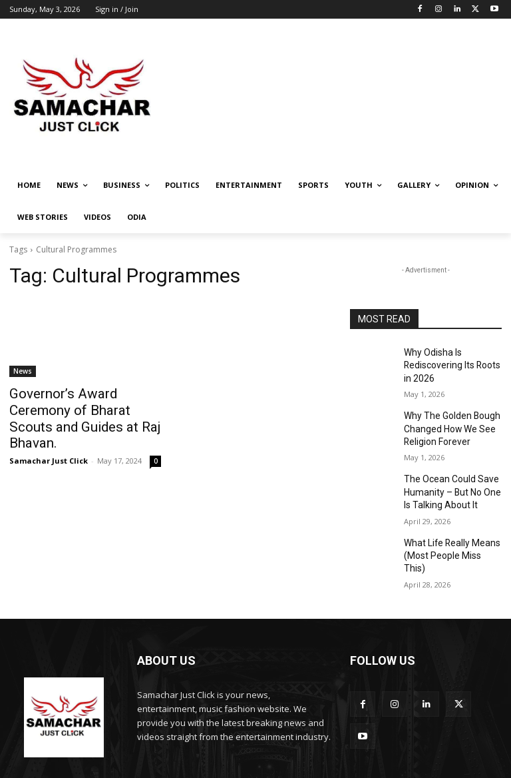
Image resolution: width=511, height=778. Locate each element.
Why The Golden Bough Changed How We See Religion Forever (447, 421)
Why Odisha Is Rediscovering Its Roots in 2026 (452, 363)
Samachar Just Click (48, 439)
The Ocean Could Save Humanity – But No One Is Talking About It (451, 480)
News (22, 371)
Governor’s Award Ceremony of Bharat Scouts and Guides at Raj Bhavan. (81, 407)
